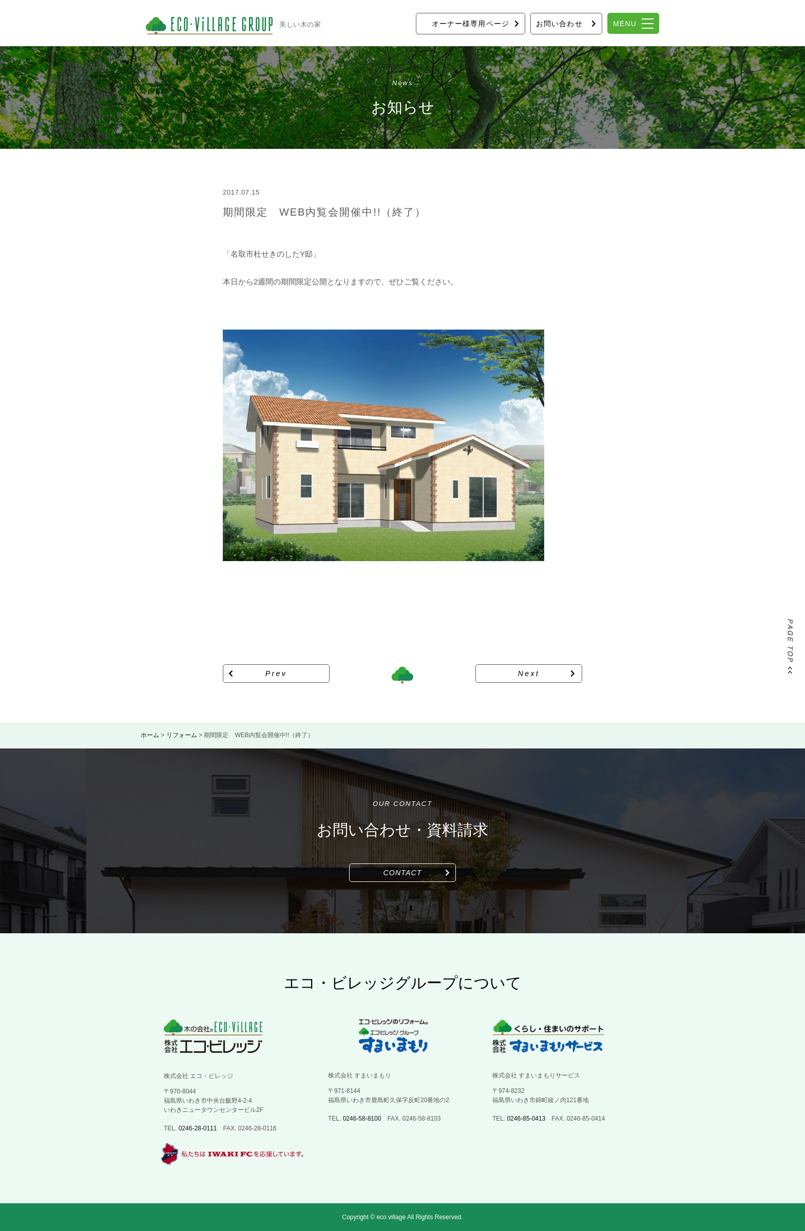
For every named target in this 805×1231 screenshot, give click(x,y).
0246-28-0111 (198, 1128)
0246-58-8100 (362, 1118)
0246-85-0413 (526, 1118)
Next (529, 673)
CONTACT (403, 873)
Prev (276, 673)
